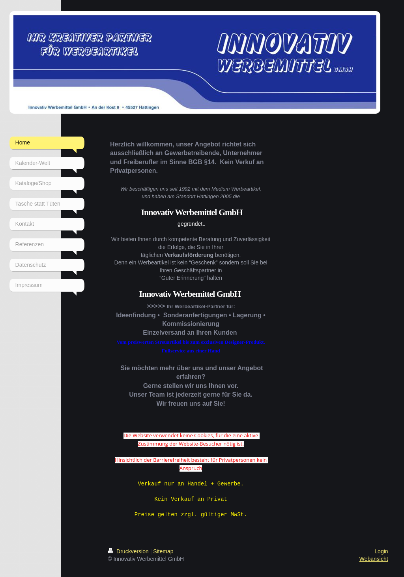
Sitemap (163, 549)
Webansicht (373, 557)
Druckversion (129, 549)
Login (381, 549)
